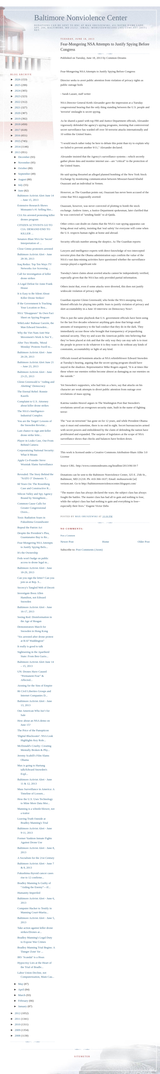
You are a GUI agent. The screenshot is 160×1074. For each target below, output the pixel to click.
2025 (18, 85)
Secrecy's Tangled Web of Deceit (35, 587)
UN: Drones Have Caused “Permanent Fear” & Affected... (31, 676)
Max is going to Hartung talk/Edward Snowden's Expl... (32, 769)
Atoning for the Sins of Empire (34, 685)
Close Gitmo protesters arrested (35, 248)
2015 (18, 141)
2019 (18, 118)
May (21, 983)
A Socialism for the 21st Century (35, 857)
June (21, 190)
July (21, 185)
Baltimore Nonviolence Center (80, 18)
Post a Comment (68, 535)
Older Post (144, 541)
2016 (18, 135)
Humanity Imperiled (28, 892)
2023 (18, 96)
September (24, 173)
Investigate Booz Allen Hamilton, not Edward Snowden (31, 597)
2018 (18, 124)
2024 (18, 90)
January (23, 1006)
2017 (18, 129)
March (22, 995)
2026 (18, 79)
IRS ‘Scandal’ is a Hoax (30, 957)
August (22, 179)
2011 (18, 1018)
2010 (18, 1024)
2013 (18, 152)
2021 (18, 107)
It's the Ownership (27, 552)
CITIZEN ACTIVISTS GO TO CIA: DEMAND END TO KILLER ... (34, 229)
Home (105, 541)
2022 (18, 101)
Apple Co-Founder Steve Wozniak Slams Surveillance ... (35, 464)
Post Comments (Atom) (89, 549)
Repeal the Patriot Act (29, 527)
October (23, 168)
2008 (18, 1035)
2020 (18, 113)
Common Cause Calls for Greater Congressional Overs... (31, 508)
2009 (18, 1030)
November (24, 162)
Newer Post (67, 541)
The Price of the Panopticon (33, 730)
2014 (18, 146)
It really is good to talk (30, 646)
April (21, 989)
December (24, 157)
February (23, 1000)
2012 (18, 1013)
